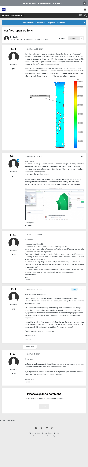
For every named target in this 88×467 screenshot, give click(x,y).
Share (62, 38)
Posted (34, 49)
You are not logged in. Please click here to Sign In (42, 3)
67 (14, 255)
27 (14, 176)
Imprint (56, 433)
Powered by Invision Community (44, 436)
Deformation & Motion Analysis (37, 39)
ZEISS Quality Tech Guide (70, 184)
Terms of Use (47, 433)
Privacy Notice (34, 433)
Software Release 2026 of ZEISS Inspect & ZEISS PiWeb (44, 23)
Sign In (44, 406)
